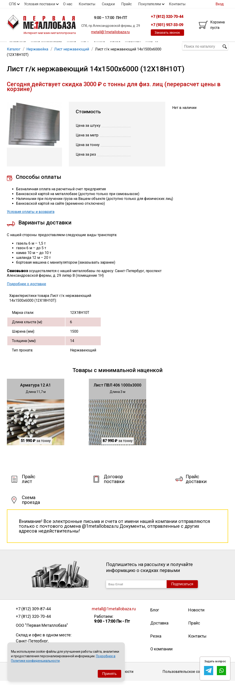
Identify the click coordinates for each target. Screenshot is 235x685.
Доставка (159, 626)
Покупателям (149, 4)
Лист (85, 46)
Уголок (99, 46)
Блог (154, 613)
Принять (109, 674)
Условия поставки (39, 4)
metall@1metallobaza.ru (110, 32)
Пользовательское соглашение (189, 675)
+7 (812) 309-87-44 (33, 612)
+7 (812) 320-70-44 (33, 620)
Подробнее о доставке (26, 288)
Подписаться (182, 588)
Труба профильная (46, 46)
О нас (67, 4)
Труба (71, 46)
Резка (155, 640)
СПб (12, 4)
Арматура (17, 46)
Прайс (126, 4)
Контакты (87, 4)
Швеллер (133, 46)
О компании (161, 652)
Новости (196, 613)
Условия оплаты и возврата (30, 215)
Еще (151, 46)
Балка (115, 46)
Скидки (108, 4)
